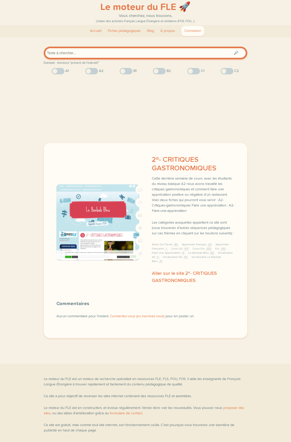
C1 (140, 202)
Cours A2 (180, 248)
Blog (150, 31)
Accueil (95, 31)
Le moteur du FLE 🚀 (145, 7)
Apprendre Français (197, 244)
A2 (140, 241)
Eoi (220, 248)
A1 (140, 253)
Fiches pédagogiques (124, 31)
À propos (167, 31)
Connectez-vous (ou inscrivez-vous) (137, 316)
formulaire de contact (126, 413)
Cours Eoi (202, 248)
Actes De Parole (165, 244)
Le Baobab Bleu (201, 252)
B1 (140, 228)
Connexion (192, 31)
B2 (140, 215)
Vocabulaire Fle (175, 257)
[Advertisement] (145, 109)
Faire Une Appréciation (168, 252)
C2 (140, 190)
